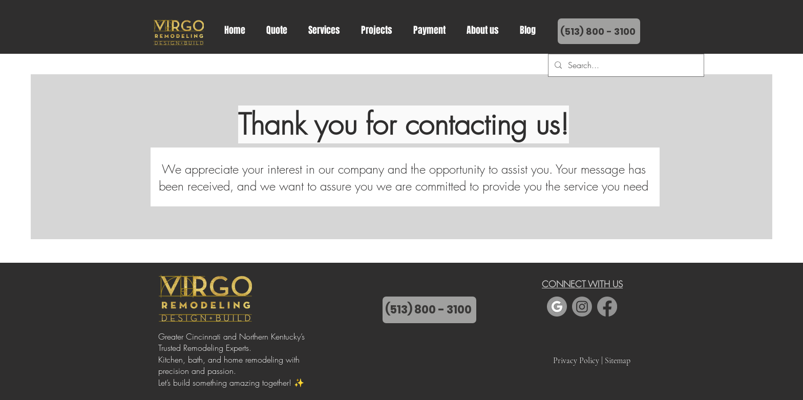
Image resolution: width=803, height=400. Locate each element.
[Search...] (625, 65)
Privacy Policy (576, 360)
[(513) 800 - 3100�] (599, 31)
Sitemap (617, 360)
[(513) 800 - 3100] (429, 310)
